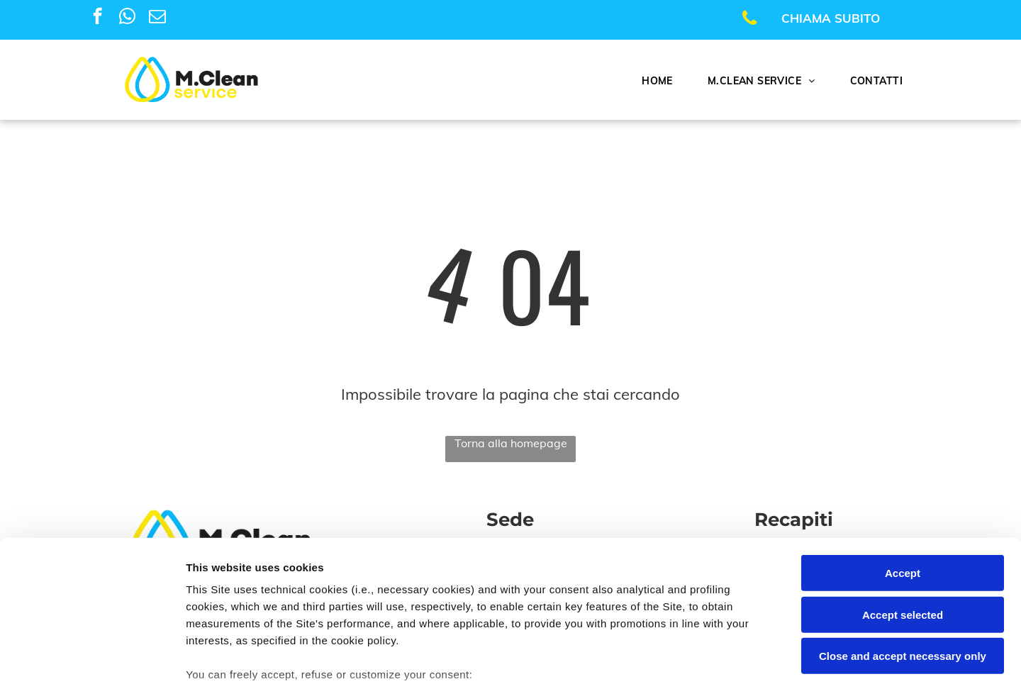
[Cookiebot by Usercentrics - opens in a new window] (92, 656)
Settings (721, 656)
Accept (902, 465)
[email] (157, 18)
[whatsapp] (127, 18)
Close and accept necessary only (902, 548)
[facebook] (97, 18)
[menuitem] (663, 81)
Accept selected (902, 506)
